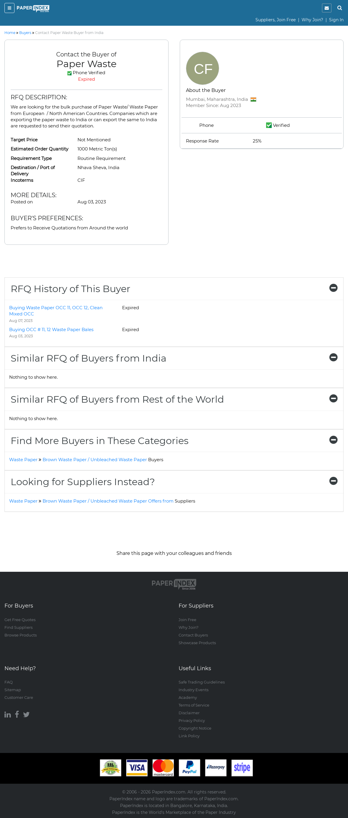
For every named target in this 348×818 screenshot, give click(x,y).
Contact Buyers (193, 635)
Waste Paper (23, 459)
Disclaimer (189, 712)
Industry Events (193, 689)
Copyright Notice (195, 728)
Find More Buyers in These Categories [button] (174, 440)
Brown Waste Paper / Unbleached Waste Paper (103, 459)
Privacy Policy (192, 720)
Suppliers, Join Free (275, 19)
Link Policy (189, 735)
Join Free (187, 619)
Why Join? (312, 19)
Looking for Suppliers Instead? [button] (174, 481)
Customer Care (18, 697)
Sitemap (12, 689)
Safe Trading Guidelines (202, 682)
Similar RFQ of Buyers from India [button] (174, 358)
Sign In (336, 19)
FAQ (8, 682)
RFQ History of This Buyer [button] (174, 288)
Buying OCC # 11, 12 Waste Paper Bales (51, 329)
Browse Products (20, 635)
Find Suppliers (18, 627)
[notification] (326, 8)
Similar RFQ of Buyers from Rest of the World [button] (174, 399)
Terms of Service (194, 705)
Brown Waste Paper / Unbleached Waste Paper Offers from (119, 501)
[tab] (174, 289)
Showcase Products (197, 642)
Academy (188, 697)
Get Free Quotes (19, 619)
